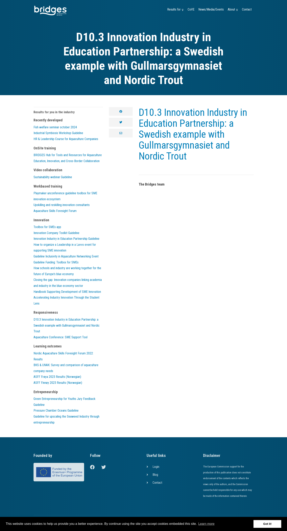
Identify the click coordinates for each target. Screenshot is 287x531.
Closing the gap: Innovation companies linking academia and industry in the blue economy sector (68, 283)
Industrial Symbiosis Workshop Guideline (58, 133)
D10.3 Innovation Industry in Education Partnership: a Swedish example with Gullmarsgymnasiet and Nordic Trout (193, 134)
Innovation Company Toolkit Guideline (56, 233)
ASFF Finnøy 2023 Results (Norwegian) (58, 383)
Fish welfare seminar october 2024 (55, 127)
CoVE (191, 9)
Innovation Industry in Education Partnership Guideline (66, 239)
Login (156, 467)
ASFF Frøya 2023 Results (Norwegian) (57, 377)
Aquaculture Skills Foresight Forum (55, 211)
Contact (247, 9)
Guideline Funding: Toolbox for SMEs (56, 262)
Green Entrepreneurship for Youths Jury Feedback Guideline (64, 402)
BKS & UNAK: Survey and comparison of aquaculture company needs (66, 368)
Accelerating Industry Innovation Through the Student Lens (66, 300)
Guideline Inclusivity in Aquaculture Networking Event (66, 256)
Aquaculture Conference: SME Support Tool (60, 337)
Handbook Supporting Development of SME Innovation (67, 292)
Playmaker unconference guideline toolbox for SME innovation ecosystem (65, 196)
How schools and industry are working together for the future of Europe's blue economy (67, 271)
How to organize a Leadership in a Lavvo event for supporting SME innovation (65, 247)
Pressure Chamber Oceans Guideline (56, 410)
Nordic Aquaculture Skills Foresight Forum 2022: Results (63, 356)
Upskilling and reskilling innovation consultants (62, 205)
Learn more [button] (206, 523)
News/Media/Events (211, 9)
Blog (155, 475)
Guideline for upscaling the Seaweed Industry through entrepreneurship (66, 419)
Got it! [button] (267, 523)
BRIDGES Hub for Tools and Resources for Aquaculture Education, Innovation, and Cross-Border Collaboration (68, 158)
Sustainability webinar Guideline (53, 177)
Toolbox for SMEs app (47, 227)
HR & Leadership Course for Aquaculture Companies (66, 139)
